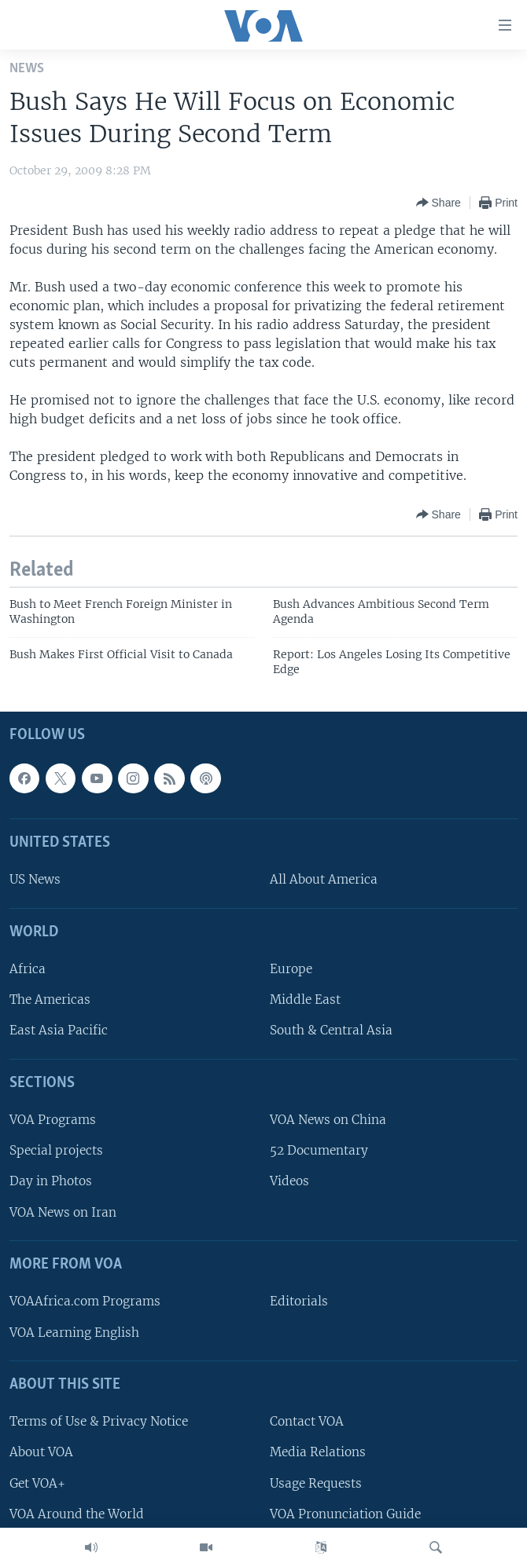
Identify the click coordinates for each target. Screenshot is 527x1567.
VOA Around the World (76, 1514)
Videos (289, 1181)
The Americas (49, 1000)
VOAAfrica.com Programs (84, 1301)
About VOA (41, 1452)
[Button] (438, 202)
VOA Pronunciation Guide (345, 1514)
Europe (291, 969)
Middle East (305, 1000)
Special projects (56, 1151)
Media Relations (318, 1452)
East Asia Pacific (58, 1030)
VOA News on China (328, 1120)
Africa (27, 969)
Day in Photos (50, 1181)
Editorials (299, 1301)
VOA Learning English (74, 1332)
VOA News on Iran (62, 1212)
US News (35, 880)
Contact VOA (307, 1422)
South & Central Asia (331, 1030)
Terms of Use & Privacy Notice (98, 1422)
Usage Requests (316, 1483)
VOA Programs (52, 1120)
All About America (324, 880)
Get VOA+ (37, 1483)
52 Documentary (319, 1151)
